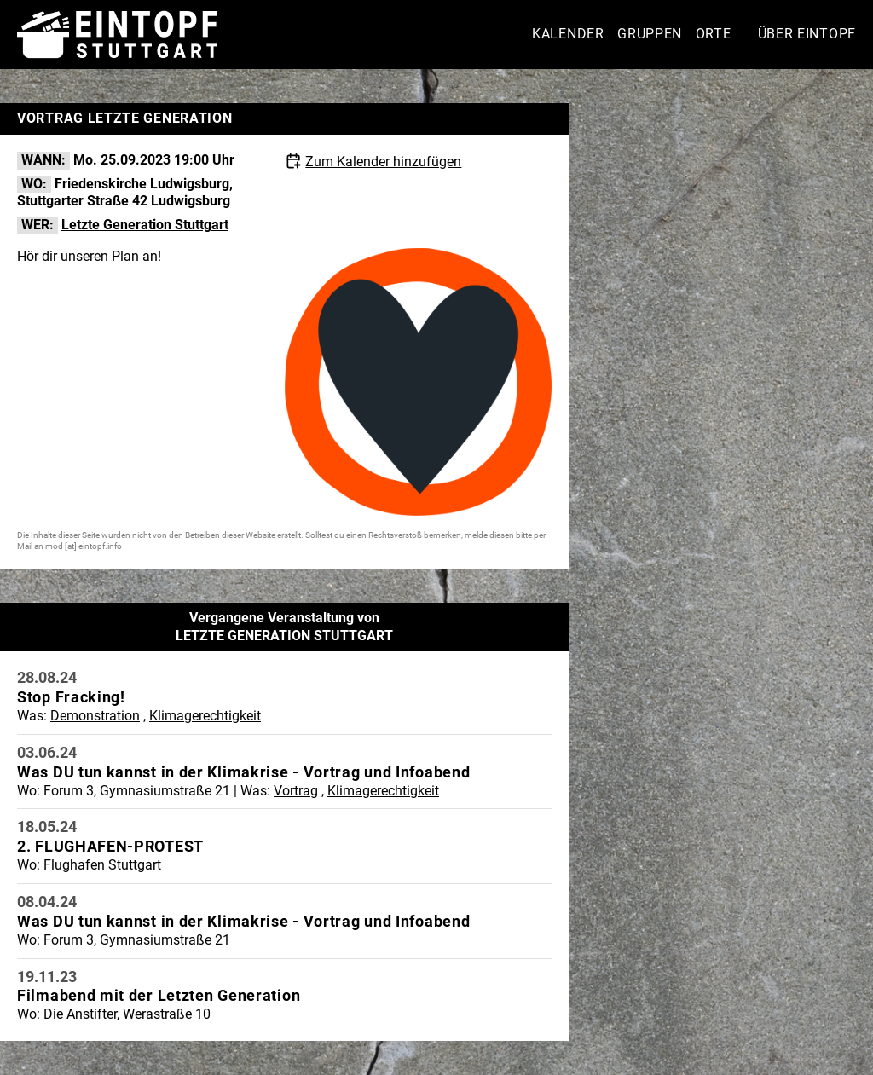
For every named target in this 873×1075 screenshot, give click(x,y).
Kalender (568, 34)
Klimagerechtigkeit (205, 716)
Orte (713, 34)
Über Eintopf (807, 34)
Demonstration (95, 716)
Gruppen (649, 34)
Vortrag (296, 791)
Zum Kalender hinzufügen (383, 161)
